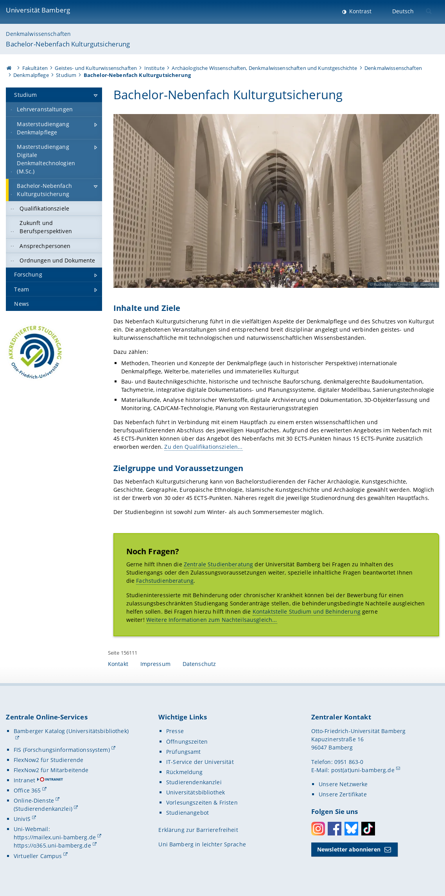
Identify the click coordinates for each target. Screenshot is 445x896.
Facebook (334, 828)
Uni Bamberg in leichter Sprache (202, 844)
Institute (154, 67)
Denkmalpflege (31, 75)
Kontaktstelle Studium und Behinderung (307, 611)
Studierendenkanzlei (194, 782)
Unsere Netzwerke (343, 784)
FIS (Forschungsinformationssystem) (62, 749)
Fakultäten (35, 67)
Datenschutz (199, 664)
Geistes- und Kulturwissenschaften (96, 67)
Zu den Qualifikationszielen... (203, 447)
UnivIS (22, 819)
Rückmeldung (184, 772)
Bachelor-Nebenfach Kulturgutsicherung (68, 43)
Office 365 (27, 790)
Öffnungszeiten (187, 741)
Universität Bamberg (38, 9)
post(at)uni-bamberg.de (363, 770)
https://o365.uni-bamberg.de (52, 845)
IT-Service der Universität (200, 762)
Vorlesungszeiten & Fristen (202, 802)
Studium (66, 75)
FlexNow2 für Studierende (48, 760)
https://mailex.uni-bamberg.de (55, 837)
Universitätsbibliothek (195, 792)
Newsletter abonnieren (348, 849)
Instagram (318, 828)
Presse (175, 731)
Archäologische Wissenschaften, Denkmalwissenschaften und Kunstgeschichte (264, 67)
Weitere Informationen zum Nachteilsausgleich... (211, 619)
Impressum (155, 664)
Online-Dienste (34, 800)
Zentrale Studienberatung (218, 564)
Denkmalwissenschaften (38, 33)
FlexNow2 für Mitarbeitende (51, 770)
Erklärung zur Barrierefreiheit (198, 830)
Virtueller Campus (38, 856)
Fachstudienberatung (165, 581)
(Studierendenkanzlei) (43, 808)
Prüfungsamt (183, 751)
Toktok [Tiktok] (368, 828)
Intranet (24, 780)
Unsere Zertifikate (343, 794)
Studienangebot (187, 812)
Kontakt (118, 664)
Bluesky (351, 828)
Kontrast (359, 11)
